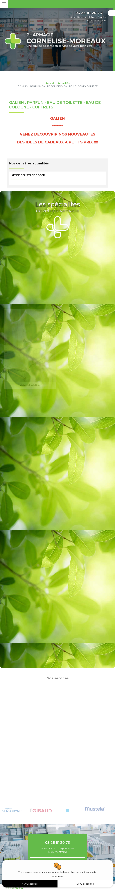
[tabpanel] (16, 807)
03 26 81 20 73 (88, 13)
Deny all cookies (85, 883)
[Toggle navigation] (4, 4)
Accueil (50, 83)
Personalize (57, 876)
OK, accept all (30, 883)
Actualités (64, 83)
